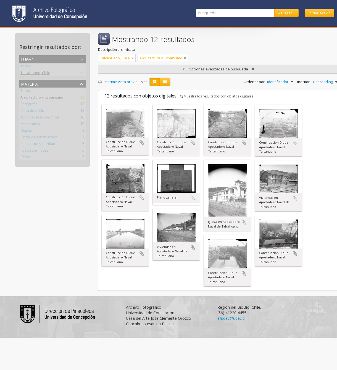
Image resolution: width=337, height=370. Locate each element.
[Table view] (165, 82)
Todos (25, 67)
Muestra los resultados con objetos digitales (216, 96)
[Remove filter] (132, 58)
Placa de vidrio (32, 111)
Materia (29, 83)
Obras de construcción (38, 138)
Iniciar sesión (320, 12)
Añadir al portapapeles (141, 142)
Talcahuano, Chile (35, 73)
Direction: (303, 81)
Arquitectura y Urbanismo (41, 98)
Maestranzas (30, 124)
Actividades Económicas (40, 118)
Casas (25, 157)
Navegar (285, 12)
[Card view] (154, 82)
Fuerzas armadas (34, 151)
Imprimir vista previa (118, 81)
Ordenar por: (254, 81)
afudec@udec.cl (231, 318)
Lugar (27, 59)
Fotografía (28, 104)
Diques (26, 131)
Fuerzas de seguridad (37, 144)
